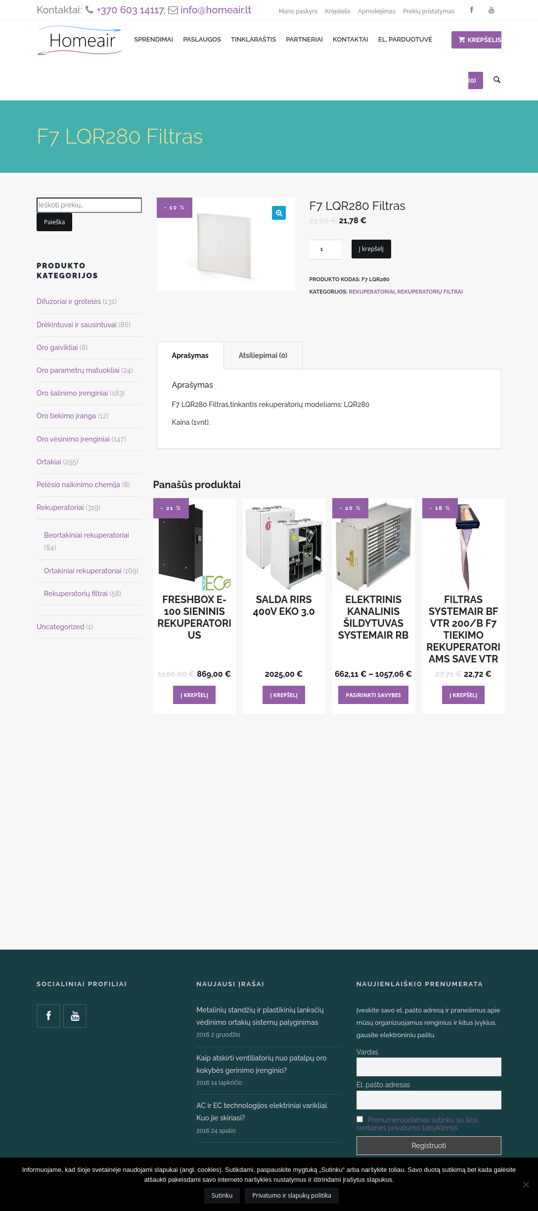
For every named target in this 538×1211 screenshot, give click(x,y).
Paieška (54, 222)
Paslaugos (202, 39)
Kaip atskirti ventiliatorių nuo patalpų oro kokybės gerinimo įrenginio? (261, 1064)
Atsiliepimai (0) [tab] (263, 355)
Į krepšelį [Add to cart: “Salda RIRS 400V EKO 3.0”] (284, 695)
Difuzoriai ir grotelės (69, 301)
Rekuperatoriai (372, 292)
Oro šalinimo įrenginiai (72, 393)
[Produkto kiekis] (326, 249)
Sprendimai (153, 39)
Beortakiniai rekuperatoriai (86, 535)
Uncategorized (61, 627)
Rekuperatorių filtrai (430, 292)
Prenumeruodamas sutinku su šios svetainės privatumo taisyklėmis (417, 1124)
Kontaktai (350, 39)
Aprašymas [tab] (190, 355)
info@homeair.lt (215, 10)
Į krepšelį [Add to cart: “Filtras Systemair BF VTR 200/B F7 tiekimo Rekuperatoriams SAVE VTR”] (463, 695)
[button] (279, 213)
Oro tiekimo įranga (66, 416)
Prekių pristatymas (428, 11)
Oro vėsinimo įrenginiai (73, 439)
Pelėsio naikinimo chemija (78, 485)
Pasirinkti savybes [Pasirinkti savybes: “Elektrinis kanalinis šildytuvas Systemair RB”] (373, 695)
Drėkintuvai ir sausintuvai (77, 325)
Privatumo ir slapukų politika (291, 1195)
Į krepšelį (371, 249)
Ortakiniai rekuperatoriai (82, 571)
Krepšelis (338, 11)
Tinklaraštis (253, 39)
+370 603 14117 (130, 10)
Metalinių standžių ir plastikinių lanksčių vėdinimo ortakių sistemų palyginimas (259, 1016)
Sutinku (222, 1195)
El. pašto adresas (383, 1085)
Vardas (367, 1052)
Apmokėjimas (377, 11)
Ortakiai (49, 462)
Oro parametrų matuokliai (78, 370)
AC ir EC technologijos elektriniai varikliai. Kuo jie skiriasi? (262, 1112)
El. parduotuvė (405, 39)
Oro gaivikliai (57, 348)
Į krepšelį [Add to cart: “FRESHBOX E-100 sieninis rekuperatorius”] (194, 695)
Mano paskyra (298, 11)
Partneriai (304, 39)
